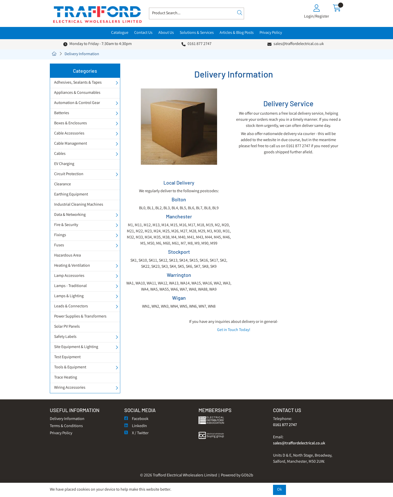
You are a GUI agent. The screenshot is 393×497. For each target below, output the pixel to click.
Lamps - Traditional (70, 286)
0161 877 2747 (199, 44)
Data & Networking (70, 215)
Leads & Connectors (71, 306)
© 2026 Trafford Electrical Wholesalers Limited (178, 475)
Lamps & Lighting (69, 296)
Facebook (136, 419)
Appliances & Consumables (77, 93)
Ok (279, 490)
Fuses (59, 245)
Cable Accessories (69, 134)
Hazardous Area (67, 256)
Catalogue (119, 33)
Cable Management (70, 144)
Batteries (61, 113)
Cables (60, 154)
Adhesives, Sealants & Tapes (78, 83)
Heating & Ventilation (72, 266)
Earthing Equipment (71, 195)
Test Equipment (67, 357)
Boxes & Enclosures (70, 123)
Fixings (60, 235)
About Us (166, 33)
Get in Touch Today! (233, 330)
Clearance (62, 184)
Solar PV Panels (67, 327)
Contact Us (143, 33)
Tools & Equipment (70, 367)
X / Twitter (136, 433)
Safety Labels (65, 337)
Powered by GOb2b (237, 475)
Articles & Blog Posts (237, 33)
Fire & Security (66, 225)
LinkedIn (135, 426)
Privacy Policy (271, 33)
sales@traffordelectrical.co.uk (299, 44)
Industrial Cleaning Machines (78, 205)
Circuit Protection (68, 174)
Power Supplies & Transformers (80, 317)
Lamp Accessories (69, 276)
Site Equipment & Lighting (76, 347)
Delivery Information (82, 54)
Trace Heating (65, 378)
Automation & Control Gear (77, 103)
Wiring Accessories (69, 388)
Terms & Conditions (66, 426)
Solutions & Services (197, 33)
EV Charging (64, 164)
